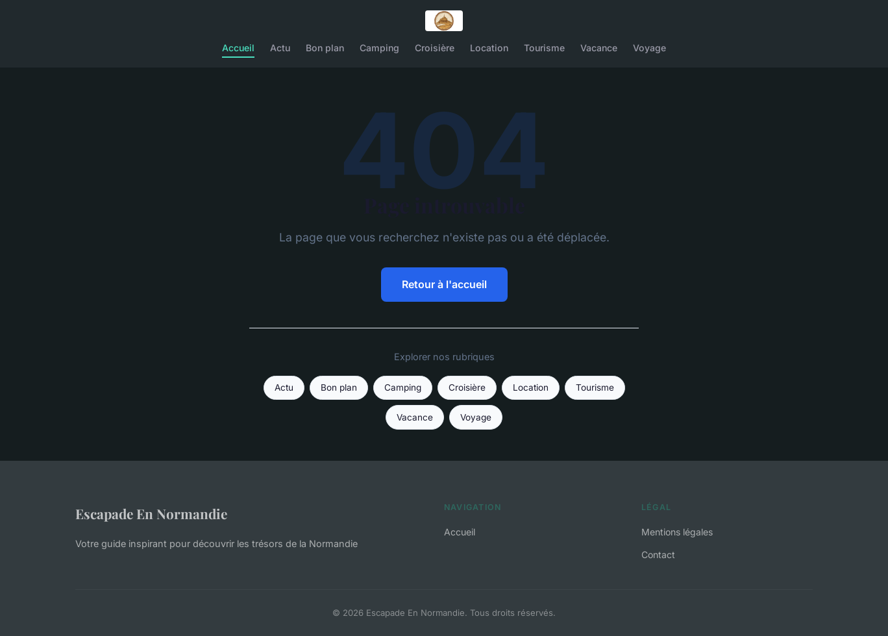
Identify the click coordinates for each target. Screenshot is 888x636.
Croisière (434, 47)
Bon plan (325, 47)
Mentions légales (677, 531)
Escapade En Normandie (151, 513)
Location (489, 47)
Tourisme (544, 47)
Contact (658, 554)
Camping (379, 47)
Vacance (598, 47)
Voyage (649, 47)
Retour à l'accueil (444, 284)
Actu (280, 47)
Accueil (238, 47)
